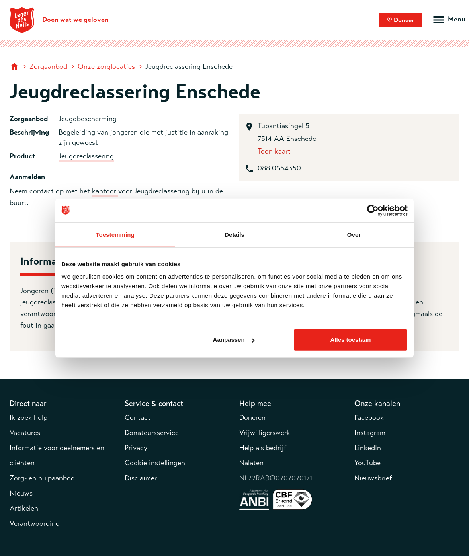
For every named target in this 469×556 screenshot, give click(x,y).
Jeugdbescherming (88, 118)
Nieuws (21, 493)
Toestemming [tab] (115, 234)
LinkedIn (367, 447)
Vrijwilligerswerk (264, 432)
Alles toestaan (350, 339)
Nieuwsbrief (373, 478)
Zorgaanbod (48, 66)
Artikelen (24, 508)
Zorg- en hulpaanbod (42, 478)
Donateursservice (152, 432)
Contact (137, 417)
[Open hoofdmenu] (448, 20)
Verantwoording (35, 523)
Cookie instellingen (155, 462)
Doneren (252, 417)
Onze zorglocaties (106, 66)
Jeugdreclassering (86, 156)
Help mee (255, 403)
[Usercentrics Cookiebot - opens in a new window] (373, 210)
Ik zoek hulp (28, 417)
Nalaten (251, 462)
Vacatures (25, 432)
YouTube (367, 462)
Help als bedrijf (262, 447)
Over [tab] (354, 234)
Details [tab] (234, 234)
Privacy (136, 447)
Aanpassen (233, 339)
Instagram (369, 432)
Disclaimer (141, 478)
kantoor (105, 191)
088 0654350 (279, 168)
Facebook (369, 417)
